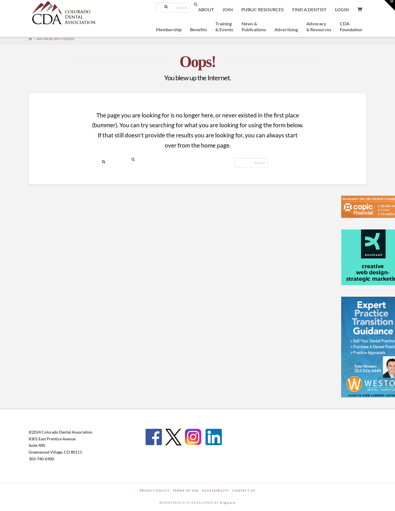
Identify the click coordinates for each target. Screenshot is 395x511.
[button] (389, 5)
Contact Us (243, 490)
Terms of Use (186, 490)
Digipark (228, 502)
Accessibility (215, 490)
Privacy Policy (154, 490)
